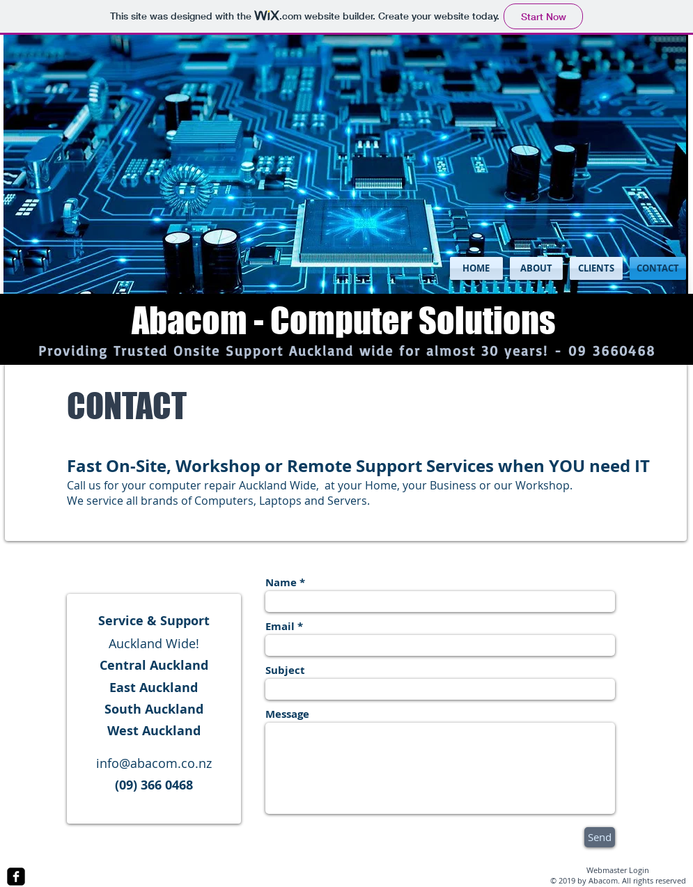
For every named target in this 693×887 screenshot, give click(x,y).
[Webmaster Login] (618, 870)
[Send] (599, 837)
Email (280, 626)
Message (287, 714)
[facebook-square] (16, 877)
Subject (285, 670)
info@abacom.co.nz (154, 763)
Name (281, 582)
